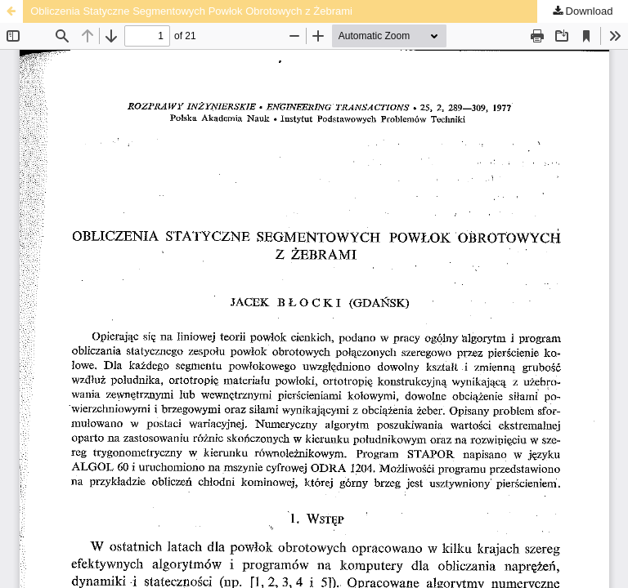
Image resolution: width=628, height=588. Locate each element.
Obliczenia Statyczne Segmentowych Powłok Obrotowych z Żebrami (191, 11)
